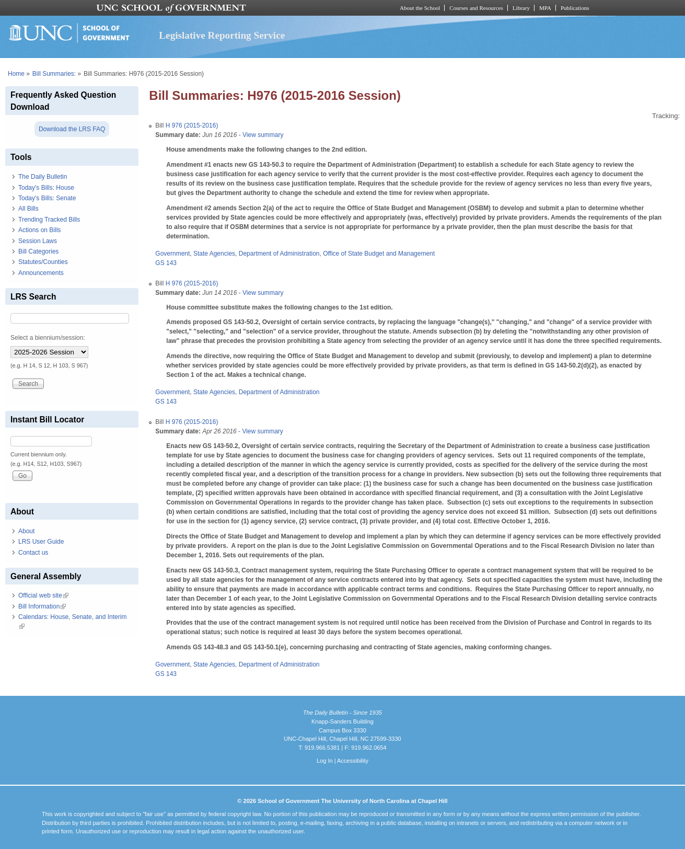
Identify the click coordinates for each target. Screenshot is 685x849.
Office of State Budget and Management (379, 253)
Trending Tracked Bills (49, 219)
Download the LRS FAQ (72, 129)
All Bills (28, 208)
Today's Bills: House (46, 187)
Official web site (43, 595)
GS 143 (166, 263)
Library (521, 8)
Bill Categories (38, 251)
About (26, 531)
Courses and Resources (476, 8)
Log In (325, 761)
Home (16, 73)
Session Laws (37, 241)
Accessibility (352, 761)
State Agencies (214, 253)
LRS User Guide (41, 541)
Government (172, 253)
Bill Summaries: (54, 73)
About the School (420, 8)
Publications (575, 8)
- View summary (260, 135)
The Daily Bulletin (42, 176)
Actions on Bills (39, 230)
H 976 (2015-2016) (192, 125)
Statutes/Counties (43, 262)
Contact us (33, 552)
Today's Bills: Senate (47, 198)
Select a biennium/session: (47, 337)
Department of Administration (279, 253)
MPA (545, 8)
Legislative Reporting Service (222, 35)
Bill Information (42, 606)
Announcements (41, 273)
